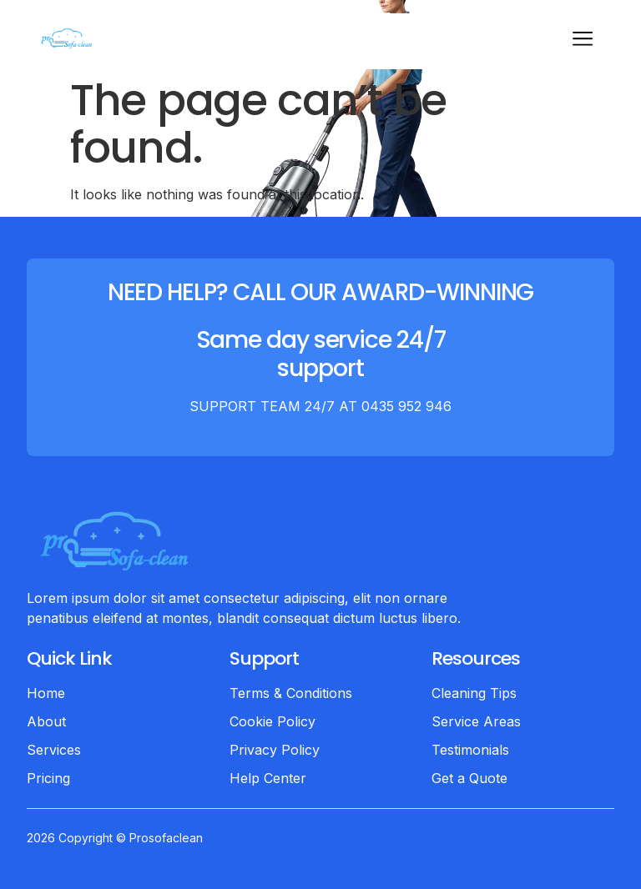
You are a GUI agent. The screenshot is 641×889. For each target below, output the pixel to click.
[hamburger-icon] (582, 41)
